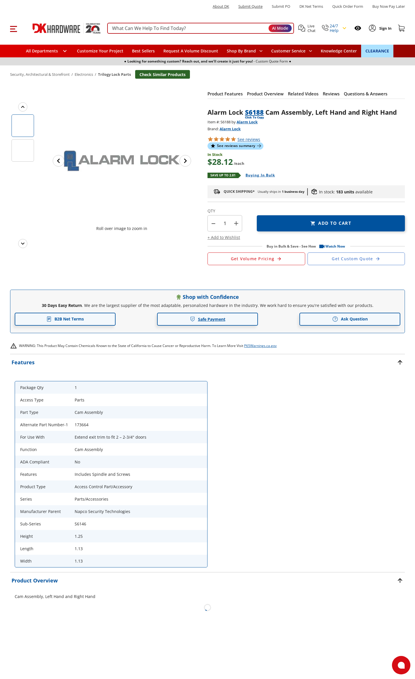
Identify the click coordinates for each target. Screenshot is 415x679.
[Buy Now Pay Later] (388, 6)
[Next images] (22, 243)
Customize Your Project (100, 51)
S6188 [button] (254, 112)
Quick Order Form (347, 6)
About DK (221, 6)
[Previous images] (22, 107)
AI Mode (280, 28)
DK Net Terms (311, 6)
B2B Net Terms (65, 319)
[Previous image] (58, 161)
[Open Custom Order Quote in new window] (356, 258)
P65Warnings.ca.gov (260, 345)
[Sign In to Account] (385, 28)
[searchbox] (200, 28)
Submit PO (281, 6)
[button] (13, 28)
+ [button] (236, 223)
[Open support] (401, 665)
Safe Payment (207, 319)
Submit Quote (250, 6)
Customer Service (288, 51)
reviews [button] (248, 139)
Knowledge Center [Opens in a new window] (339, 51)
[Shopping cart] (401, 28)
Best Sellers (143, 51)
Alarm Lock (247, 122)
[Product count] (225, 223)
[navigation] (291, 51)
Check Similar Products (162, 74)
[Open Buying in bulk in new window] (258, 175)
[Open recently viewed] (357, 28)
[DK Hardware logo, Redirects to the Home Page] (60, 28)
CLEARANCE (377, 51)
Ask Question (350, 319)
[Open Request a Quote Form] (256, 258)
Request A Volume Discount (190, 51)
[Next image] (185, 161)
